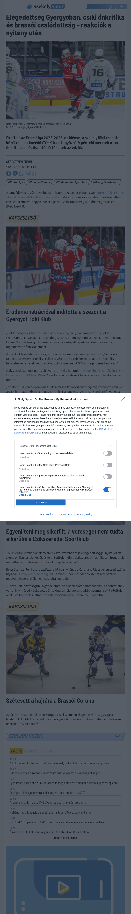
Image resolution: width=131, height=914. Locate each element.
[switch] (107, 453)
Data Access (65, 514)
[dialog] (65, 457)
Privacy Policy (84, 514)
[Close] (124, 400)
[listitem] (65, 446)
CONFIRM (40, 502)
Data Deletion (46, 514)
